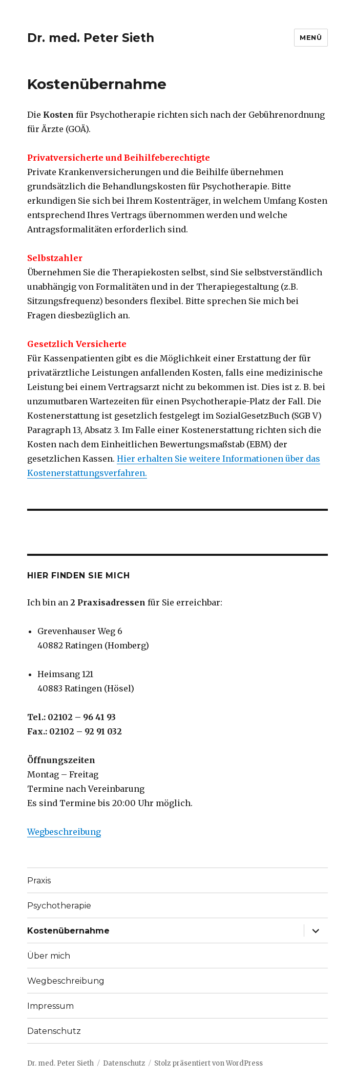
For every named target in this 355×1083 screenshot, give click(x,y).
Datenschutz (54, 1031)
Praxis (39, 880)
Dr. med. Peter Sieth (90, 38)
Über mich (48, 956)
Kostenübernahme (68, 931)
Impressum (50, 1006)
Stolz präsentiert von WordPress (208, 1063)
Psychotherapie (59, 906)
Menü (311, 37)
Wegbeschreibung (64, 832)
